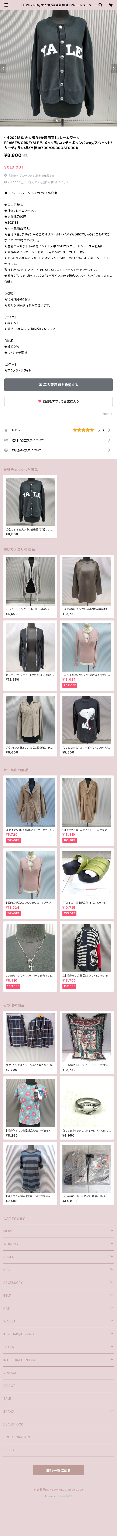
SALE (7, 1398)
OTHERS (10, 1347)
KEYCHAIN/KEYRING (18, 1334)
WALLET (9, 1321)
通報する (107, 413)
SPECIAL (9, 1450)
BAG (6, 1270)
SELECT (9, 1385)
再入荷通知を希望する (58, 385)
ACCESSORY (13, 1282)
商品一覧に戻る (58, 1470)
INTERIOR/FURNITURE (20, 1360)
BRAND (8, 1411)
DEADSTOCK (13, 1424)
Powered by (58, 1496)
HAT (6, 1308)
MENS (7, 1231)
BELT (7, 1295)
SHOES (8, 1257)
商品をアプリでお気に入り (58, 401)
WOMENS (10, 1244)
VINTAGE (10, 1373)
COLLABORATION (16, 1437)
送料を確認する (45, 175)
